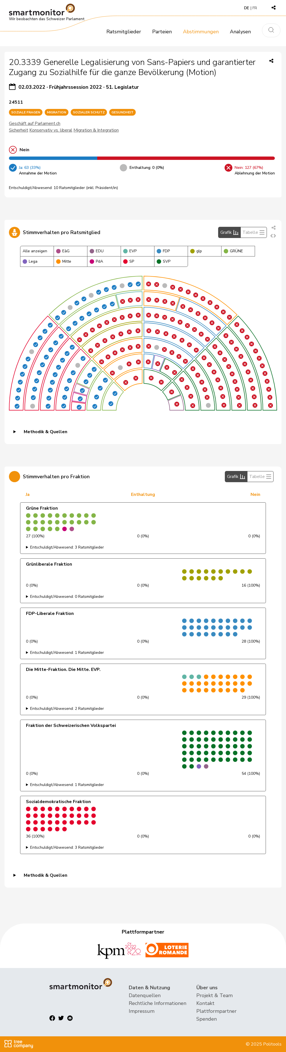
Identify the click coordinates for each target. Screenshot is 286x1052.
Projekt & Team (214, 995)
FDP (163, 251)
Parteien (162, 31)
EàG (63, 251)
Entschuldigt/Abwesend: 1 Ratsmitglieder (67, 652)
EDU (97, 251)
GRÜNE (233, 251)
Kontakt (205, 1003)
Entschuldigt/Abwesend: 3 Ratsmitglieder (67, 547)
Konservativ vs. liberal (50, 130)
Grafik (229, 232)
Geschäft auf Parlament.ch (34, 123)
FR (254, 8)
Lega (30, 261)
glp (196, 251)
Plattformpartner (216, 1011)
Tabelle (253, 232)
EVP (130, 251)
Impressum (141, 1011)
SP (128, 261)
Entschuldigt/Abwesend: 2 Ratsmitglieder (67, 708)
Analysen (240, 31)
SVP (163, 261)
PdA (96, 261)
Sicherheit (18, 130)
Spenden (206, 1019)
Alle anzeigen (35, 251)
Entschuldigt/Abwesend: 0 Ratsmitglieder (67, 596)
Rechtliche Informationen (157, 1003)
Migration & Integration (96, 130)
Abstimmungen (201, 31)
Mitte (63, 261)
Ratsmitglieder (123, 31)
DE (246, 8)
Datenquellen (145, 995)
